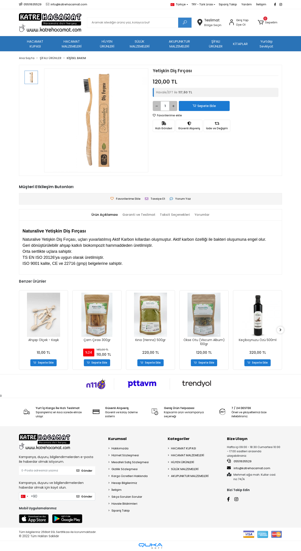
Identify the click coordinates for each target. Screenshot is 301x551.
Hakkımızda (119, 448)
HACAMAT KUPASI (35, 44)
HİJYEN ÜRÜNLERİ (107, 44)
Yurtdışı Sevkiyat (266, 44)
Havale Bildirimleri (124, 504)
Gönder (84, 471)
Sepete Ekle (194, 106)
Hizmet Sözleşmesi (125, 455)
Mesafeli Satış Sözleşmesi (130, 462)
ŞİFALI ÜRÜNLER (216, 44)
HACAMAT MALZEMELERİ (72, 44)
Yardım (246, 4)
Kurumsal (117, 438)
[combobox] (24, 496)
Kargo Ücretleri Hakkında (129, 476)
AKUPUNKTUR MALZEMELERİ (179, 44)
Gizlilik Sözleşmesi (124, 469)
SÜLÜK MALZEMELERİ (140, 44)
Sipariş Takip (228, 4)
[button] (267, 22)
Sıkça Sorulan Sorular (126, 497)
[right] (282, 330)
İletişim (261, 4)
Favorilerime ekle (167, 115)
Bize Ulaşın (237, 438)
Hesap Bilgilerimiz (124, 483)
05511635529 (239, 461)
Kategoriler (179, 438)
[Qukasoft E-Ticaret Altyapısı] (150, 546)
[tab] (103, 215)
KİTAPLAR (240, 43)
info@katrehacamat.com (248, 468)
